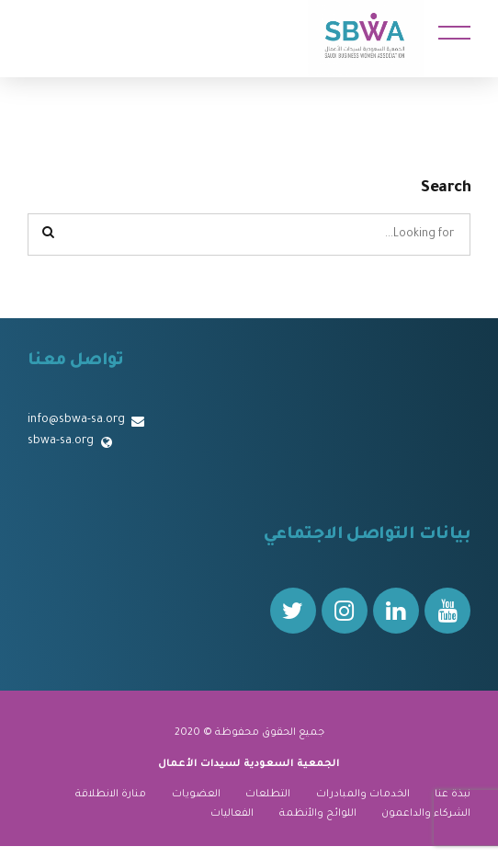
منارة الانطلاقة (110, 794)
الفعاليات (232, 813)
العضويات (196, 794)
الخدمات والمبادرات (363, 794)
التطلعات (267, 794)
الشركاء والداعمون (425, 813)
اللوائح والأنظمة (318, 813)
